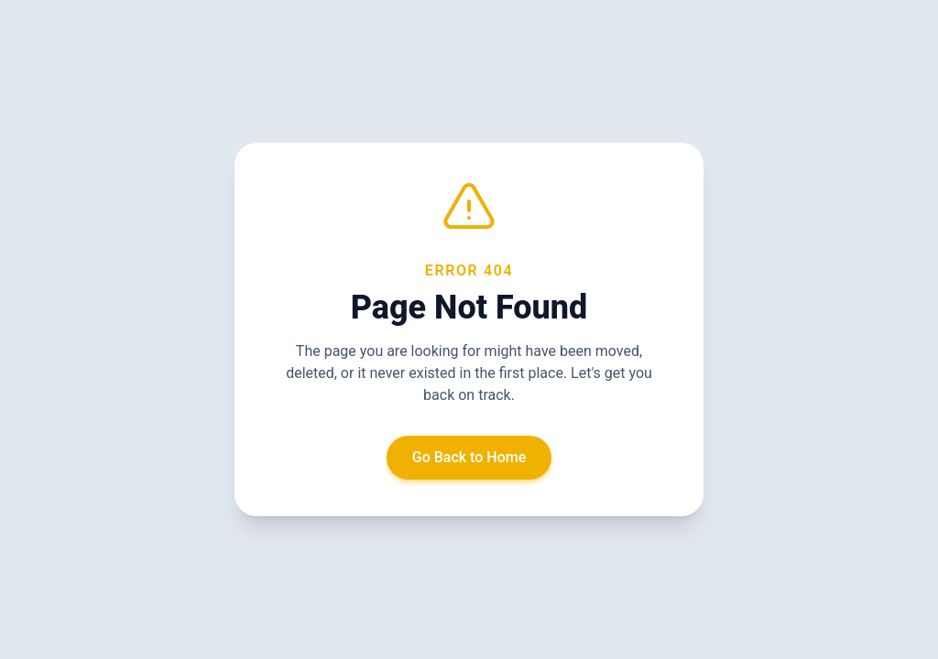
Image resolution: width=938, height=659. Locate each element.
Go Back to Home (469, 457)
